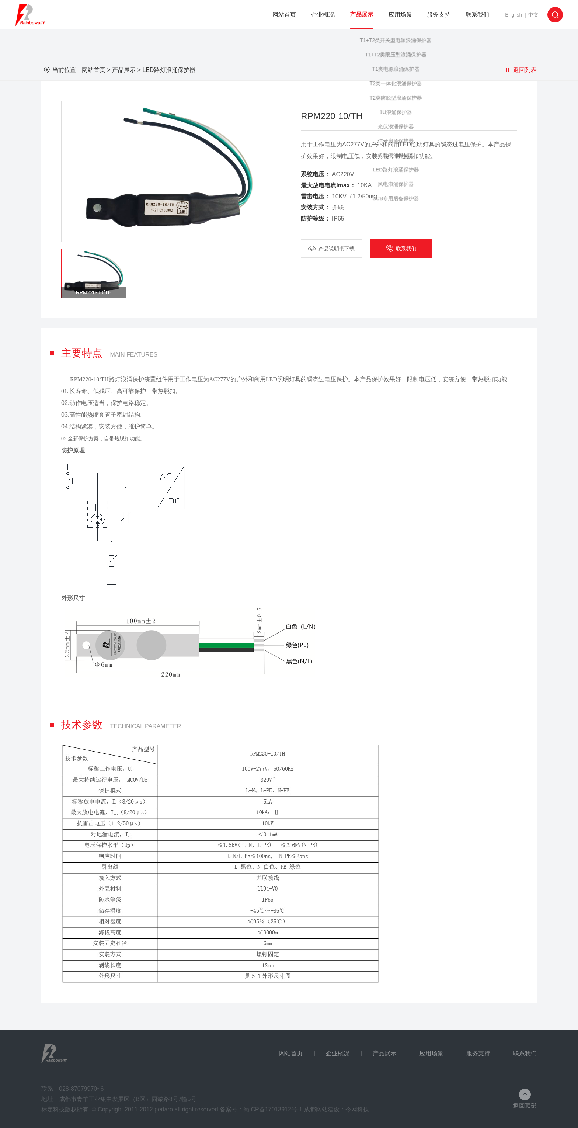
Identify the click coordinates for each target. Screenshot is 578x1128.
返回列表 (521, 70)
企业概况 (323, 14)
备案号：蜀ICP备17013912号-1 (261, 1109)
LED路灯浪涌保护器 (168, 70)
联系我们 (477, 14)
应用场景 (400, 14)
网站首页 (284, 14)
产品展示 (361, 14)
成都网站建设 (322, 1109)
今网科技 (357, 1109)
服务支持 (438, 14)
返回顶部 (525, 1106)
